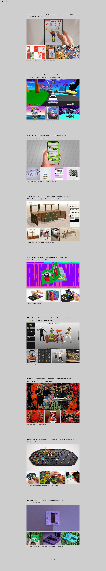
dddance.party (48, 320)
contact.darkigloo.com (56, 77)
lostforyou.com (48, 381)
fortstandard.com (63, 199)
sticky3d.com (43, 138)
